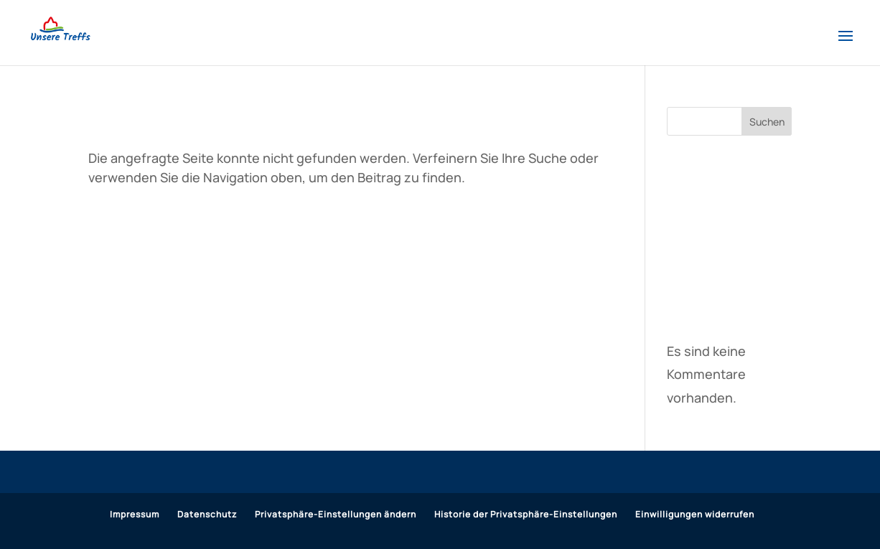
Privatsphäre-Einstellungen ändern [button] (335, 514)
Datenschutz (207, 514)
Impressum (134, 514)
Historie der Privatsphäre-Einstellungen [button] (525, 514)
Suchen (767, 121)
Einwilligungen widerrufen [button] (694, 514)
